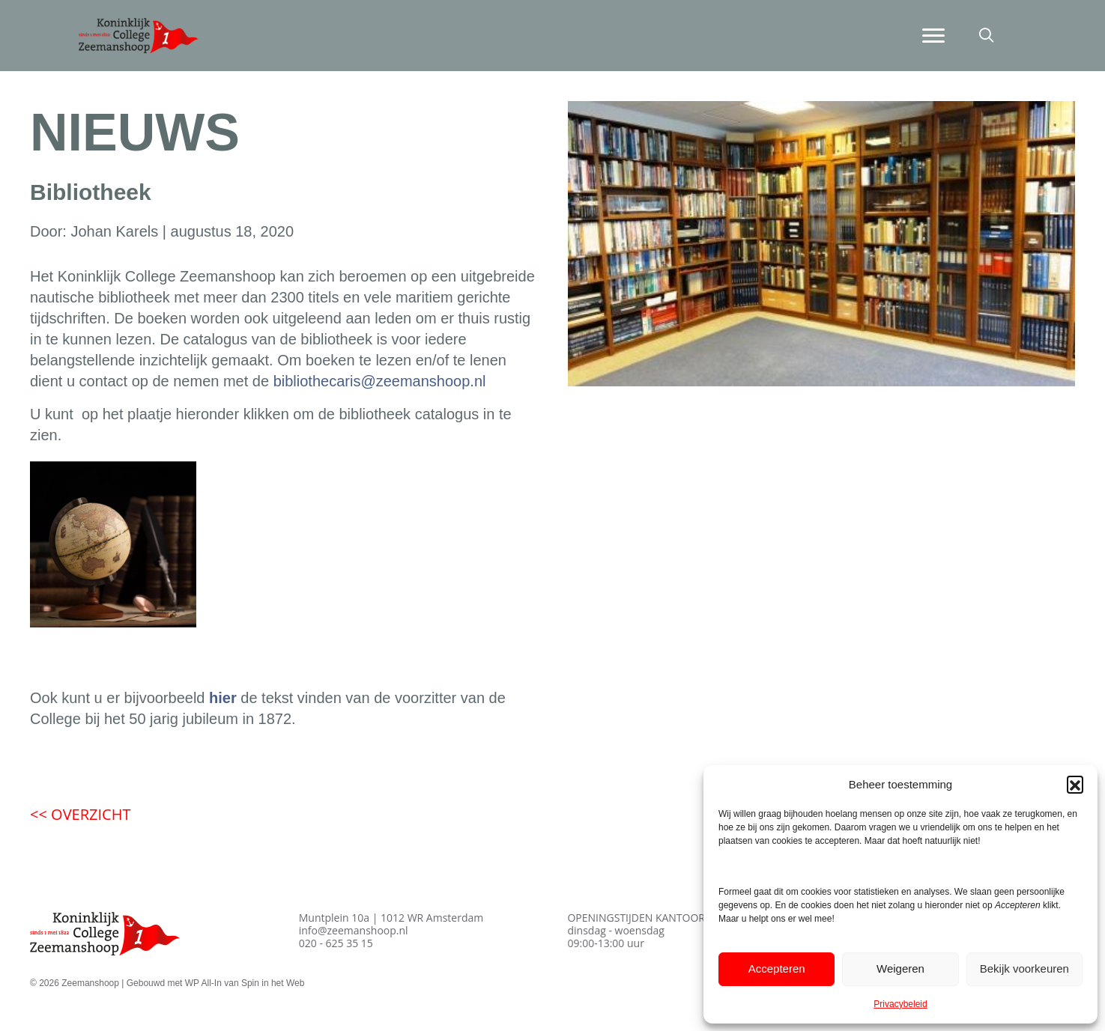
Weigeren (900, 968)
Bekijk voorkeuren (1024, 968)
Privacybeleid (900, 1004)
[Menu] (933, 36)
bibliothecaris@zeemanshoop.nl (379, 381)
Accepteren (776, 968)
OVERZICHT (80, 814)
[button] (1075, 783)
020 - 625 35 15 (336, 943)
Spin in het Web (273, 983)
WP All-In (203, 983)
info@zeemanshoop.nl (353, 930)
